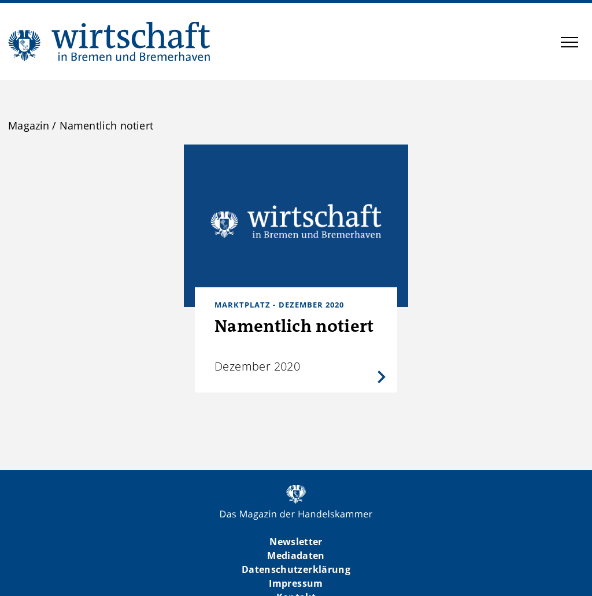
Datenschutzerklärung (296, 569)
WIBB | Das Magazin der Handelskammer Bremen (110, 41)
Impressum (296, 583)
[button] (569, 44)
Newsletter (295, 541)
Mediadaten (295, 555)
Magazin (28, 125)
